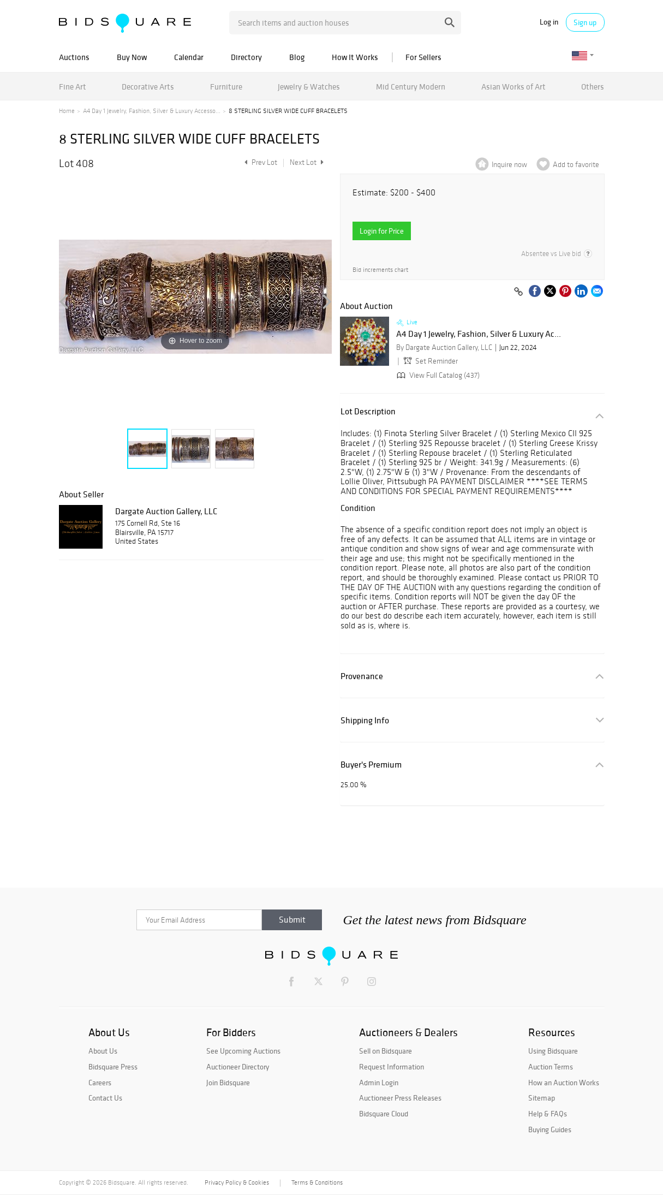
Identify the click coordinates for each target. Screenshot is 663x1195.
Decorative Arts (148, 86)
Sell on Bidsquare (385, 1051)
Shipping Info (365, 720)
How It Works (355, 57)
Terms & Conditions (317, 1182)
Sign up (585, 22)
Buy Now (132, 57)
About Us (102, 1051)
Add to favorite (576, 164)
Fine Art (72, 86)
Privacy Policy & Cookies (237, 1182)
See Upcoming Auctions (243, 1051)
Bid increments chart (380, 270)
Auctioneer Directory (237, 1067)
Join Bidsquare (228, 1082)
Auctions (74, 57)
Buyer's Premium (371, 764)
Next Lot (307, 162)
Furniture (226, 86)
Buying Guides (549, 1129)
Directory (246, 57)
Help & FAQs (547, 1114)
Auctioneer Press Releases (400, 1098)
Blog (296, 57)
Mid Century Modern (410, 86)
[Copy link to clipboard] (518, 292)
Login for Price (382, 231)
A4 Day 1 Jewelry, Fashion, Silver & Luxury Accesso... (151, 111)
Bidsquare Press (113, 1067)
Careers (99, 1082)
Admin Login (378, 1082)
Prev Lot (259, 162)
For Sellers (423, 57)
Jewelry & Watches (309, 86)
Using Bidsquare (553, 1051)
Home (67, 111)
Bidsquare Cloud (383, 1114)
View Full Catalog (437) (437, 375)
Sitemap (541, 1098)
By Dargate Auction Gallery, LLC (444, 347)
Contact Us (105, 1098)
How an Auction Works (563, 1082)
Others (592, 86)
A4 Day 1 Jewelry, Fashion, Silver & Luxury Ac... (478, 334)
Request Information (391, 1067)
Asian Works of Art (513, 86)
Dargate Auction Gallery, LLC (166, 511)
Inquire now (509, 164)
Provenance (362, 676)
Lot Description (368, 411)
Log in (549, 22)
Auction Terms (550, 1067)
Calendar (189, 57)
